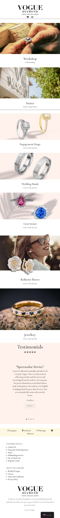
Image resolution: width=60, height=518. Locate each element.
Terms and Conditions (16, 477)
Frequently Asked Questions (18, 450)
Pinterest (30, 434)
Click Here (30, 408)
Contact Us (12, 447)
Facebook (26, 430)
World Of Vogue (14, 471)
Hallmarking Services (15, 455)
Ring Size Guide (14, 461)
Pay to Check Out (14, 458)
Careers (10, 474)
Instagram (13, 430)
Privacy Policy (13, 479)
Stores (10, 452)
